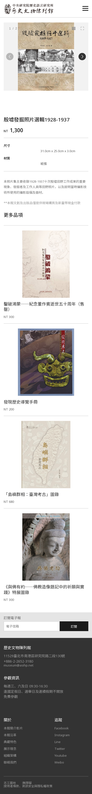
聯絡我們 (10, 762)
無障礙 (27, 783)
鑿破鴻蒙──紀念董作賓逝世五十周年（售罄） (44, 306)
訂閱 (74, 626)
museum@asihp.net (18, 665)
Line (57, 742)
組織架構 (10, 755)
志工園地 (10, 783)
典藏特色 (10, 742)
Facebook (61, 728)
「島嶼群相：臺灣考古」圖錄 (31, 494)
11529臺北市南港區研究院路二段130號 (34, 656)
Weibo (59, 762)
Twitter (59, 748)
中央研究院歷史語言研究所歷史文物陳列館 (28, 9)
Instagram (62, 735)
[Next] (82, 56)
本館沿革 (10, 735)
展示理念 (10, 748)
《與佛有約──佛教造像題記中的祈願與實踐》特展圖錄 (44, 589)
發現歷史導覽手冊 (21, 402)
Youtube (60, 755)
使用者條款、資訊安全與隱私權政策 (28, 786)
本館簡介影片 (13, 728)
